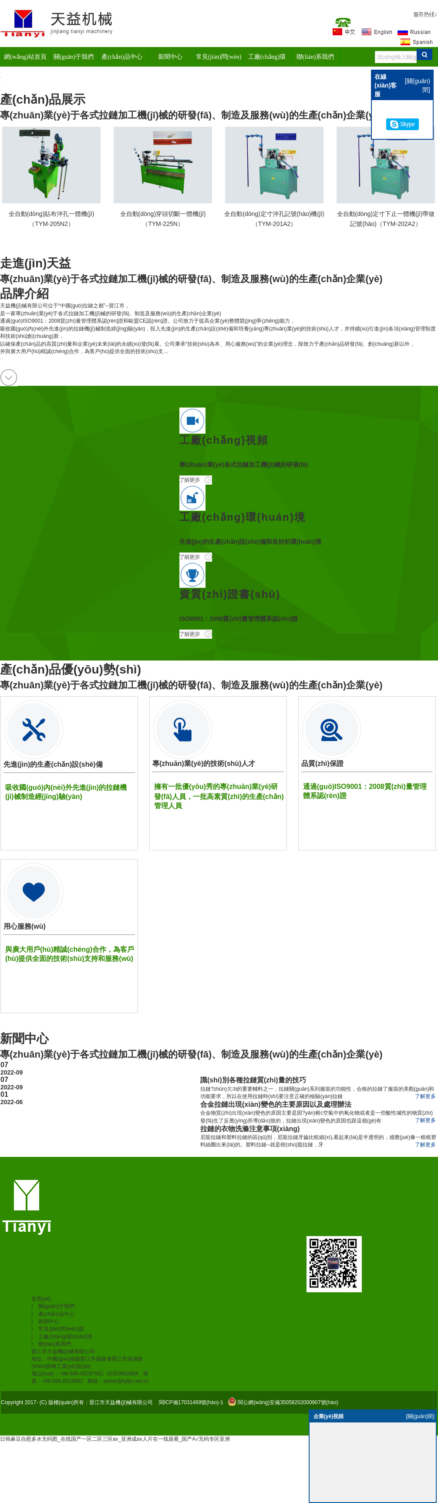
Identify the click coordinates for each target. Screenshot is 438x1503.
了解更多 (425, 1096)
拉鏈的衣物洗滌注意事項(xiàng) (250, 1128)
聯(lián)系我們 (315, 57)
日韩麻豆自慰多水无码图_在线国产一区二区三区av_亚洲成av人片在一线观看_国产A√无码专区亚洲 (115, 1439)
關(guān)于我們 (74, 57)
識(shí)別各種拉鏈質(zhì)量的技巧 (253, 1080)
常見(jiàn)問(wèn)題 (219, 60)
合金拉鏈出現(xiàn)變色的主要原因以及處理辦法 (275, 1104)
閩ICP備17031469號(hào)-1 (190, 1402)
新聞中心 (170, 57)
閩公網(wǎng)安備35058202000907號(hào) (288, 1402)
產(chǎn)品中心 (121, 57)
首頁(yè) (41, 1299)
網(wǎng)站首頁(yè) (25, 60)
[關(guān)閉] (420, 1416)
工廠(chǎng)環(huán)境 (267, 60)
